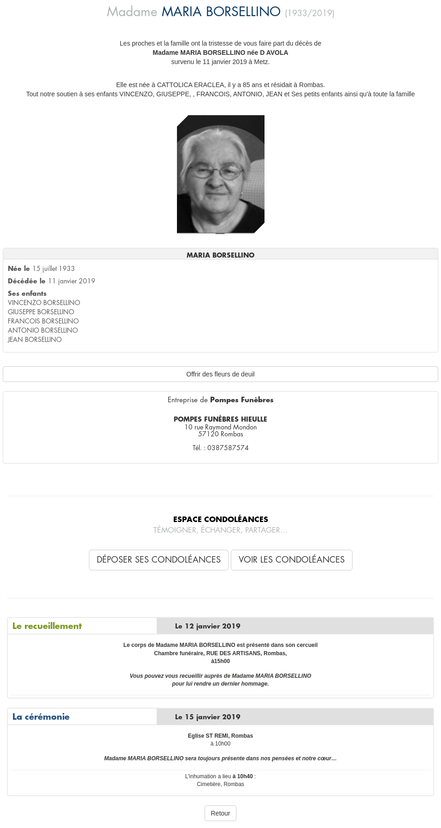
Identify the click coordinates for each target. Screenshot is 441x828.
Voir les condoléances (292, 560)
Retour (220, 813)
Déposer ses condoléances (159, 560)
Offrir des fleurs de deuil (220, 374)
